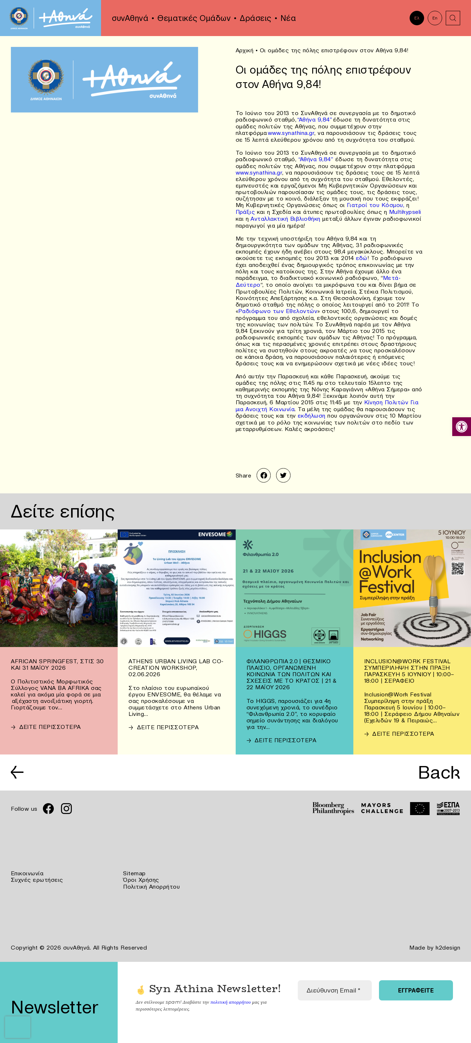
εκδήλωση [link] (312, 411)
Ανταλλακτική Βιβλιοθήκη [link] (284, 216)
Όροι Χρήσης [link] (141, 875)
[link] (461, 426)
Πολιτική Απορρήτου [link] (151, 881)
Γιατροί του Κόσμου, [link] (376, 203)
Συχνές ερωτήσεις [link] (37, 875)
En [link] (435, 18)
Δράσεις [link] (255, 18)
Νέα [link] (288, 18)
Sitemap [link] (134, 868)
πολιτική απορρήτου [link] (230, 996)
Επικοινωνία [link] (27, 868)
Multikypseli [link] (405, 210)
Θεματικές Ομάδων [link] (194, 18)
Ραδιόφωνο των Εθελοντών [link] (278, 307)
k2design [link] (448, 942)
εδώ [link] (362, 255)
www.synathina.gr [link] (291, 132)
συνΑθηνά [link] (130, 18)
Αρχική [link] (245, 50)
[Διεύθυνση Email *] (335, 984)
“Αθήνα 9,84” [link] (314, 119)
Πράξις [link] (245, 210)
